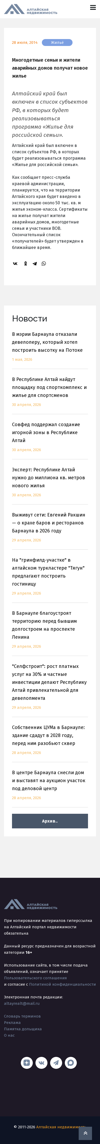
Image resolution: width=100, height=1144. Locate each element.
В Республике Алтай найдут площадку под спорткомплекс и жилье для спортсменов (50, 395)
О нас (9, 1035)
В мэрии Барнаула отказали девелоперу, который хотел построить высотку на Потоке (50, 350)
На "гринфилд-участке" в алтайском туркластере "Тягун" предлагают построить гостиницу (50, 580)
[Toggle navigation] (93, 7)
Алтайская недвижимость (61, 1127)
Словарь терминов (22, 1016)
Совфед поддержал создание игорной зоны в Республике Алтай (50, 440)
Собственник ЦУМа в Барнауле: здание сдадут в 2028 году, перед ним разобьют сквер (50, 743)
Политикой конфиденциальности (62, 984)
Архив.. (50, 821)
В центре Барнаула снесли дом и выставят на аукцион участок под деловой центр (50, 788)
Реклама (12, 1022)
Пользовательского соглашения (35, 978)
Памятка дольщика (23, 1029)
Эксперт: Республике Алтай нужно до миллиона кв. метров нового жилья (50, 485)
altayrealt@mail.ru (22, 1003)
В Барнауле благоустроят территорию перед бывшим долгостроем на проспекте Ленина (50, 633)
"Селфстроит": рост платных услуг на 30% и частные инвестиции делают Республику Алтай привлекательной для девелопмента (50, 690)
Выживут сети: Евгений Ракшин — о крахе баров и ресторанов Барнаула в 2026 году (50, 530)
